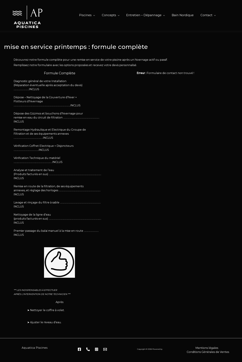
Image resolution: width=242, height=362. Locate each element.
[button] (85, 15)
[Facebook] (79, 349)
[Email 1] (105, 349)
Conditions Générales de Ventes (208, 352)
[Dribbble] (96, 349)
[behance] (88, 349)
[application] (91, 15)
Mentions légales (206, 348)
